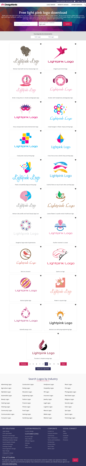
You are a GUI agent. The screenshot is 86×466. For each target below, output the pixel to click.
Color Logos (38, 36)
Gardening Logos (27, 417)
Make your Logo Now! (43, 368)
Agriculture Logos (6, 388)
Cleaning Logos (5, 406)
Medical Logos (48, 417)
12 (58, 363)
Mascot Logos (48, 410)
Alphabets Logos (6, 391)
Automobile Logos (6, 395)
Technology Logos (70, 417)
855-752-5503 (69, 1)
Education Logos (27, 391)
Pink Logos (51, 36)
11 (54, 363)
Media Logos (47, 414)
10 (50, 363)
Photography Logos (70, 391)
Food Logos (25, 410)
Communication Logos (7, 414)
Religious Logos (69, 399)
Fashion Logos (26, 399)
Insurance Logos (48, 395)
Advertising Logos (6, 384)
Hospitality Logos (49, 388)
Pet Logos (67, 388)
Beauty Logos (5, 399)
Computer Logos (6, 417)
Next (63, 363)
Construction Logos (28, 384)
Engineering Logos (27, 395)
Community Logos (6, 410)
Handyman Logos (49, 384)
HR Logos (46, 391)
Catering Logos (5, 402)
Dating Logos (26, 388)
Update (68, 24)
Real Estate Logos (70, 395)
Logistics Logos (48, 406)
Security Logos (69, 402)
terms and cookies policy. (9, 464)
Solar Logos (68, 406)
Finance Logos (26, 402)
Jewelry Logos (48, 399)
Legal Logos (47, 402)
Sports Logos (68, 414)
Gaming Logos (26, 414)
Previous (23, 363)
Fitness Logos (26, 406)
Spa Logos (68, 410)
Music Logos (68, 384)
